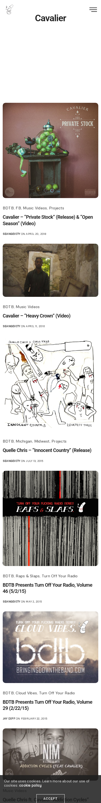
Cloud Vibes (26, 693)
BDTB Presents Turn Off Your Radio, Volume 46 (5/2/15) (47, 588)
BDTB (8, 208)
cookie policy (30, 799)
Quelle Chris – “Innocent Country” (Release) (47, 450)
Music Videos (35, 208)
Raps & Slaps (28, 576)
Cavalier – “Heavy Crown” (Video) (36, 316)
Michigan (24, 441)
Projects (56, 208)
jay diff (9, 718)
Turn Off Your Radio (60, 576)
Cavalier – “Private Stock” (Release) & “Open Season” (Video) (48, 220)
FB (18, 208)
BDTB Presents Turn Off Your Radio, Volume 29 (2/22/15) (47, 705)
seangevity (11, 233)
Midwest (42, 441)
